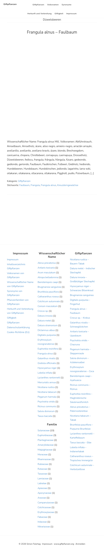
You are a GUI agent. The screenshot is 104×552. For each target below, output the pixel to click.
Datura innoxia (45, 315)
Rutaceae (42, 469)
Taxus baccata (45, 416)
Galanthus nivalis (46, 358)
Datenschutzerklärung (18, 327)
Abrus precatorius (47, 263)
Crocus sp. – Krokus (80, 317)
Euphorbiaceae (45, 435)
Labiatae (42, 483)
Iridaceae (42, 521)
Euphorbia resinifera (48, 348)
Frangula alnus (48, 185)
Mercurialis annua (47, 382)
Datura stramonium (47, 325)
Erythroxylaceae (46, 512)
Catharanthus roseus (48, 296)
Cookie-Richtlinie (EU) (18, 332)
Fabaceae (42, 517)
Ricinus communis (47, 406)
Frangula (35, 185)
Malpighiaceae (45, 449)
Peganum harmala (47, 396)
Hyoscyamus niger (47, 368)
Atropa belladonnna (48, 277)
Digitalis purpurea (47, 335)
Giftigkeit (11, 317)
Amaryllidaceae (46, 444)
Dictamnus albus (46, 330)
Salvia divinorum (46, 411)
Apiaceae (42, 488)
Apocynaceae (44, 493)
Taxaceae (42, 473)
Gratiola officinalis (47, 363)
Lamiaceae (43, 478)
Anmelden (80, 544)
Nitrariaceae (44, 526)
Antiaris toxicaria (46, 267)
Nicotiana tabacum (47, 392)
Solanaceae (43, 430)
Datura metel (44, 320)
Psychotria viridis (46, 401)
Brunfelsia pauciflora (48, 291)
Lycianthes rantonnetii (49, 377)
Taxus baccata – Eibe (80, 442)
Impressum (12, 259)
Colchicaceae (44, 507)
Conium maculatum (48, 306)
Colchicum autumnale (49, 301)
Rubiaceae (43, 464)
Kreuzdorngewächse (67, 185)
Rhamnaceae (44, 459)
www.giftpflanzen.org (64, 544)
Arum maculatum (46, 272)
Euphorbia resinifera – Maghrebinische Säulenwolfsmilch (81, 398)
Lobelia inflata (45, 372)
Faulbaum (24, 185)
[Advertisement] (52, 122)
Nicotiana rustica (46, 387)
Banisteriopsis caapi (48, 282)
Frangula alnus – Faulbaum (52, 32)
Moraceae (43, 454)
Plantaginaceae (45, 440)
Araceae (42, 497)
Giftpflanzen (10, 4)
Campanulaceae (46, 502)
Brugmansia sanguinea (49, 287)
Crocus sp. (43, 311)
